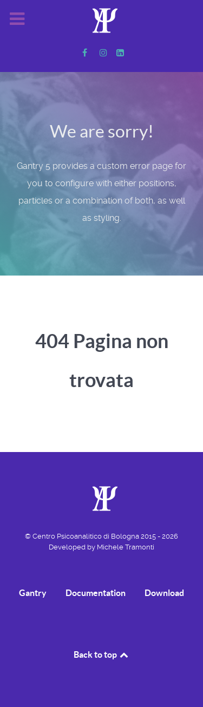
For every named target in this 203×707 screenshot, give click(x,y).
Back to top (102, 654)
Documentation (96, 593)
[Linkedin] (120, 53)
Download (164, 593)
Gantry (33, 593)
